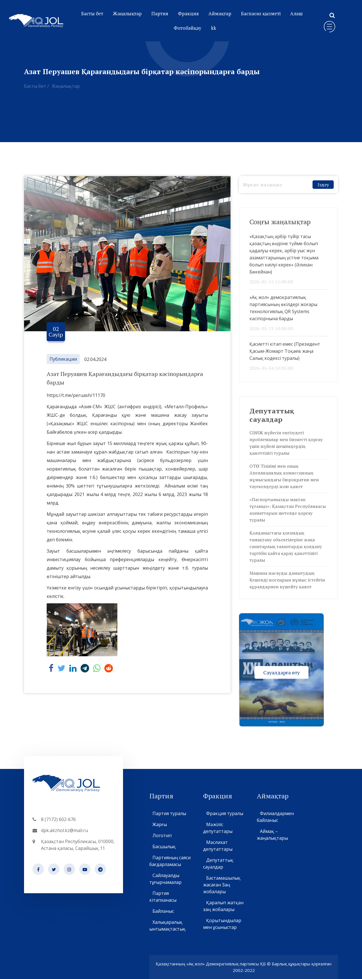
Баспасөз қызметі (261, 13)
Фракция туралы (224, 813)
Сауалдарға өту (281, 672)
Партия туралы (169, 813)
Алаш (296, 13)
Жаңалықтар (127, 13)
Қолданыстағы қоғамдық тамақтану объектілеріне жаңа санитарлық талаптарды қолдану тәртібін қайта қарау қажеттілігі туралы (285, 546)
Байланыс (163, 911)
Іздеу (323, 184)
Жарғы (159, 824)
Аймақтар (219, 13)
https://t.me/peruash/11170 (76, 395)
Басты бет (92, 13)
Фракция (188, 13)
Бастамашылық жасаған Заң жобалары (221, 885)
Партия (159, 13)
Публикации (63, 359)
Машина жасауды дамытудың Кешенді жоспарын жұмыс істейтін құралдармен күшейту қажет (287, 580)
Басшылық (164, 846)
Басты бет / (36, 86)
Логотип (162, 835)
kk (213, 28)
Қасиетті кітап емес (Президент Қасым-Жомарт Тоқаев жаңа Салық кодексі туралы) (284, 351)
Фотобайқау (187, 28)
